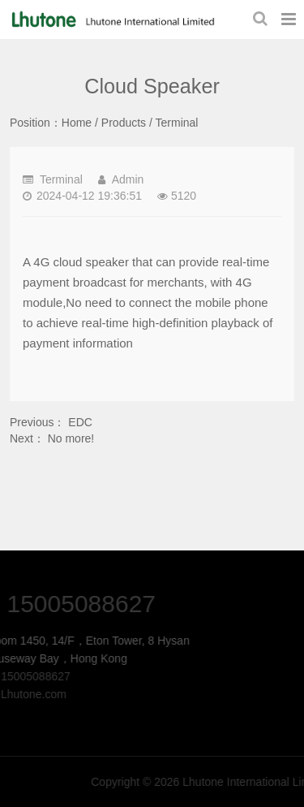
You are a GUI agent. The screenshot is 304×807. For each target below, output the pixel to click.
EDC (80, 422)
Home (77, 122)
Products (123, 122)
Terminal (177, 122)
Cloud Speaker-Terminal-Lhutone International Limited (111, 19)
